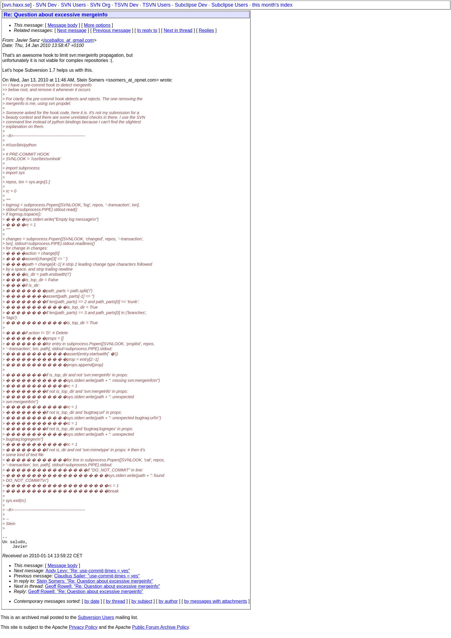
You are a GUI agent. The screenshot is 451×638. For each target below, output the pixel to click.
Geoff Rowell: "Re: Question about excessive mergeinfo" (102, 589)
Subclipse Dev (191, 5)
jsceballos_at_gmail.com (69, 40)
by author (168, 604)
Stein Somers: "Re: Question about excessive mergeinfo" (95, 584)
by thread (115, 604)
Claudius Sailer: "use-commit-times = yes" (97, 579)
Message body (62, 25)
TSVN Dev (126, 5)
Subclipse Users (229, 5)
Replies (206, 30)
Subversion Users (96, 620)
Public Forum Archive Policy (160, 630)
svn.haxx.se (16, 5)
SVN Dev (46, 5)
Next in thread (178, 30)
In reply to (147, 30)
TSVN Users (156, 5)
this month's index (272, 5)
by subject (141, 604)
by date (91, 604)
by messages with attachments (215, 604)
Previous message (112, 30)
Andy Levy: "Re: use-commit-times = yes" (87, 574)
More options (97, 25)
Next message (71, 30)
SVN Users (73, 5)
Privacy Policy (83, 630)
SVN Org (100, 5)
